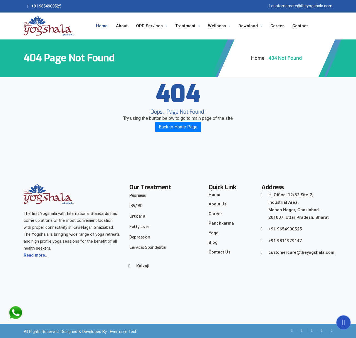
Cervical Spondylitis (147, 247)
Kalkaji (142, 266)
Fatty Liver (139, 226)
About (122, 25)
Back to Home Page (178, 127)
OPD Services (149, 25)
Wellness (217, 25)
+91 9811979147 (285, 240)
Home (102, 25)
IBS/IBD (136, 205)
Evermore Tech (123, 331)
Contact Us (219, 252)
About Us (217, 204)
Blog (213, 242)
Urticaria (137, 216)
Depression (139, 237)
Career (277, 25)
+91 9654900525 (44, 6)
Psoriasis (137, 195)
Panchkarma (221, 223)
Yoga (214, 232)
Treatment (185, 25)
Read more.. (35, 255)
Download (248, 25)
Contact (300, 25)
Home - (259, 58)
